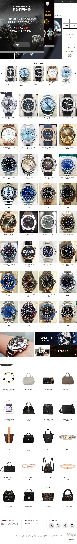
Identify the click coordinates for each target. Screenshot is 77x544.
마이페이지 (74, 1)
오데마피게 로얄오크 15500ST (28, 234)
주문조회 (70, 1)
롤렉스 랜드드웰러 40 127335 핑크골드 (9, 147)
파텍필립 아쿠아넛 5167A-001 (68, 117)
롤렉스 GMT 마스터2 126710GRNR (9, 177)
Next (75, 74)
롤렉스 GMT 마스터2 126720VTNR (9, 264)
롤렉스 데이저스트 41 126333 (68, 234)
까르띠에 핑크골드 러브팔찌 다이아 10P (67, 477)
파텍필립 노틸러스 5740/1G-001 (48, 264)
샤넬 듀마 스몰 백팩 (9, 506)
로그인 (59, 1)
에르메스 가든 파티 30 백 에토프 (67, 389)
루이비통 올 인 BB (9, 448)
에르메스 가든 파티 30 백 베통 (28, 389)
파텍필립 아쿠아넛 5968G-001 (29, 117)
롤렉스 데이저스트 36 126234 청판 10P (67, 177)
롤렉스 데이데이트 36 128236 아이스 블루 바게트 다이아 (38, 82)
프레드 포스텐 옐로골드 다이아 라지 (67, 448)
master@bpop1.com (52, 536)
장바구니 (66, 1)
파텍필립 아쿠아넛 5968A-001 (48, 177)
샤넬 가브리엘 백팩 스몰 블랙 (48, 419)
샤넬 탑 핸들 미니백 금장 (28, 506)
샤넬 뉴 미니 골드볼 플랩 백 (48, 389)
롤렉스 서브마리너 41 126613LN (67, 264)
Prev (1, 74)
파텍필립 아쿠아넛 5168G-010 (48, 234)
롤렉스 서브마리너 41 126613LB (9, 294)
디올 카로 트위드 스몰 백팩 (48, 477)
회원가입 (63, 1)
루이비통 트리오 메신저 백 (67, 419)
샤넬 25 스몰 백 (28, 419)
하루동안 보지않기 (13, 52)
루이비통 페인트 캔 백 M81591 (9, 419)
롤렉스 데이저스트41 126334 (67, 294)
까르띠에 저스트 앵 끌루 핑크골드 (28, 477)
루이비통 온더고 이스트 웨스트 (9, 477)
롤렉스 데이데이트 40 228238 (68, 147)
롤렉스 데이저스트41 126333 (28, 177)
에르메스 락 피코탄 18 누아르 (48, 448)
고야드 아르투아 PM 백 (48, 506)
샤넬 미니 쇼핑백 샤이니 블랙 (67, 506)
